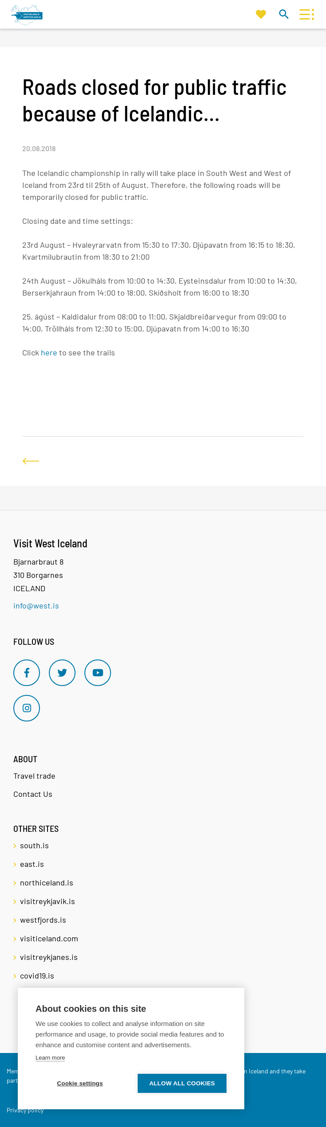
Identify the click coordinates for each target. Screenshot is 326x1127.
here (49, 352)
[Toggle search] (283, 14)
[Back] (31, 461)
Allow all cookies (182, 1083)
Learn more (50, 1057)
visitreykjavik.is (47, 901)
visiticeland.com (49, 938)
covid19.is (37, 975)
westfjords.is (43, 919)
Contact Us (32, 794)
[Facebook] (26, 672)
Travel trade (34, 775)
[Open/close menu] (304, 14)
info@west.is (36, 605)
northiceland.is (46, 882)
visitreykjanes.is (49, 957)
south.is (34, 845)
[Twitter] (62, 672)
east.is (32, 864)
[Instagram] (26, 708)
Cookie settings (80, 1083)
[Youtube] (97, 672)
